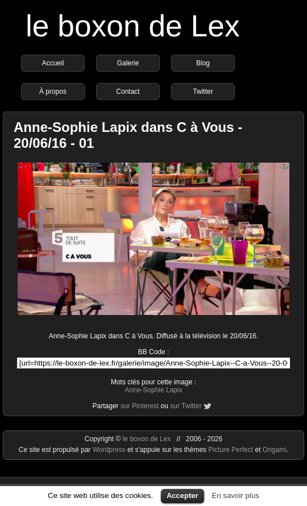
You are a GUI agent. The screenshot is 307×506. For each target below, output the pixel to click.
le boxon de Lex (133, 26)
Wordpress (110, 450)
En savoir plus (235, 495)
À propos (53, 92)
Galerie (128, 63)
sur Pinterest (140, 406)
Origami (275, 450)
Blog (203, 63)
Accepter (182, 495)
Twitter (203, 92)
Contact (127, 92)
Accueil (53, 63)
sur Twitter (185, 406)
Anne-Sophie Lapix (153, 390)
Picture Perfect (230, 450)
